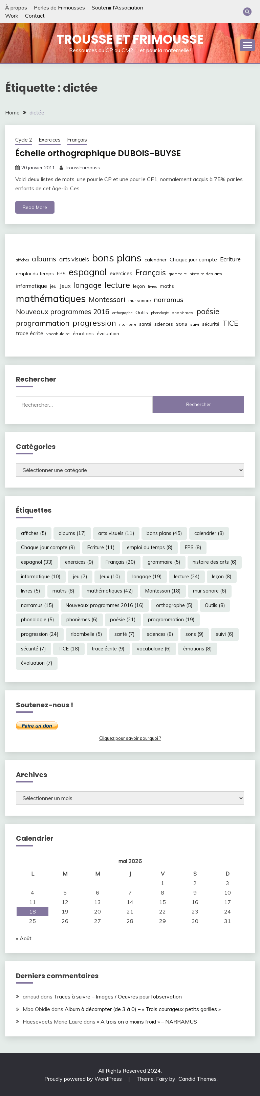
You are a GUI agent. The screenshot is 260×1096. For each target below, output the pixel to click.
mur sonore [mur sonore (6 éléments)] (139, 300)
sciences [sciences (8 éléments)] (163, 324)
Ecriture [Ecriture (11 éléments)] (230, 259)
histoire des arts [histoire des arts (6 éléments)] (206, 273)
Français (77, 139)
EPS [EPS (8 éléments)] (61, 274)
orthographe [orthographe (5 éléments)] (122, 312)
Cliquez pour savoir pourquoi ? (130, 738)
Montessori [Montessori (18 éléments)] (107, 299)
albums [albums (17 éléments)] (44, 258)
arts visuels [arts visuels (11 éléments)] (74, 259)
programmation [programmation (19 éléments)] (42, 322)
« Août (23, 937)
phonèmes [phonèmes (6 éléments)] (182, 312)
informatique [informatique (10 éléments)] (31, 285)
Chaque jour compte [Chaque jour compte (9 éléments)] (193, 259)
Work (11, 15)
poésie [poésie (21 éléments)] (207, 311)
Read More (35, 207)
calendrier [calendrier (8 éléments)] (156, 260)
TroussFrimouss (82, 167)
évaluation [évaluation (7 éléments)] (108, 333)
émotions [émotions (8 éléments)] (83, 333)
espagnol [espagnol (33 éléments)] (88, 272)
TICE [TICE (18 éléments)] (230, 323)
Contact (35, 15)
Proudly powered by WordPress (83, 1078)
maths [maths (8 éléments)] (167, 286)
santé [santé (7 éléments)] (145, 324)
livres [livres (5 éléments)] (152, 286)
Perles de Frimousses (59, 7)
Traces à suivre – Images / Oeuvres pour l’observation (118, 996)
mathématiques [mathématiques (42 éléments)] (51, 298)
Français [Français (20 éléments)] (150, 272)
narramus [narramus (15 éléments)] (168, 299)
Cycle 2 (23, 139)
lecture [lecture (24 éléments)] (117, 284)
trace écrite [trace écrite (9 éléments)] (29, 333)
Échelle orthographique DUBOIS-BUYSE (102, 153)
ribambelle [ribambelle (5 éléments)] (127, 324)
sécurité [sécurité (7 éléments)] (210, 324)
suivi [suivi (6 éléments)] (194, 324)
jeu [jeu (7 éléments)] (53, 285)
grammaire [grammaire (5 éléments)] (178, 274)
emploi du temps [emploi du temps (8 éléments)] (35, 274)
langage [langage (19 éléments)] (88, 284)
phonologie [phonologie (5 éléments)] (160, 312)
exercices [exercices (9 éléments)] (121, 273)
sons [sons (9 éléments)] (181, 324)
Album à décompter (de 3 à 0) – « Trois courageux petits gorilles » (143, 1008)
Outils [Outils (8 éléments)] (141, 312)
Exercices (50, 139)
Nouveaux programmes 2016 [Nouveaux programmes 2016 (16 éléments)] (62, 311)
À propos (16, 7)
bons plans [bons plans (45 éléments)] (117, 258)
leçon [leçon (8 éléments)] (139, 286)
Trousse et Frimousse (130, 39)
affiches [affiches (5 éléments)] (22, 260)
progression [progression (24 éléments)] (94, 323)
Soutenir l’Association (117, 7)
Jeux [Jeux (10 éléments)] (65, 285)
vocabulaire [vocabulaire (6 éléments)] (58, 333)
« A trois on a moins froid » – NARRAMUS (147, 1021)
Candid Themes (197, 1078)
